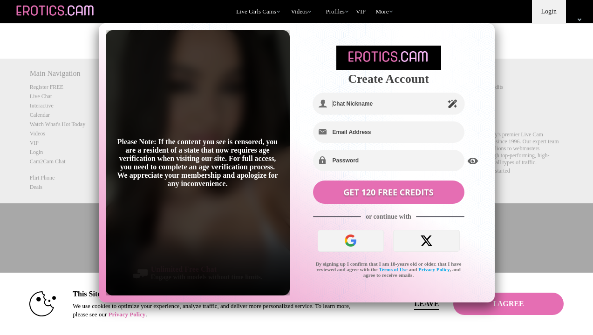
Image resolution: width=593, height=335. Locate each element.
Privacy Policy (434, 269)
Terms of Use (393, 269)
